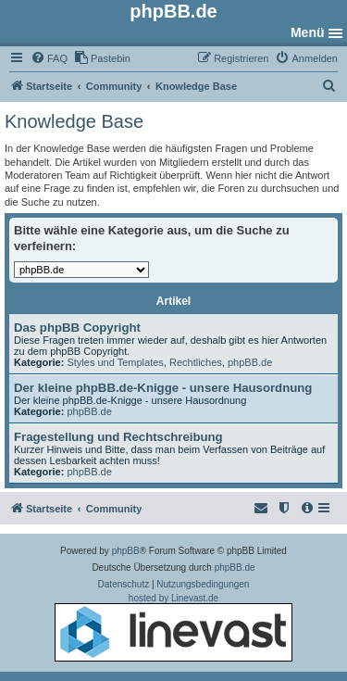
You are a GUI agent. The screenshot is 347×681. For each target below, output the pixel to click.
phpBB (126, 551)
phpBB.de (250, 362)
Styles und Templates (115, 362)
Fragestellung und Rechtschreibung (118, 437)
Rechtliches (195, 362)
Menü (308, 32)
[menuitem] (49, 58)
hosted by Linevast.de (173, 627)
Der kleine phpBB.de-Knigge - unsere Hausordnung (163, 388)
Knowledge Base (74, 121)
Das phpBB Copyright (77, 327)
